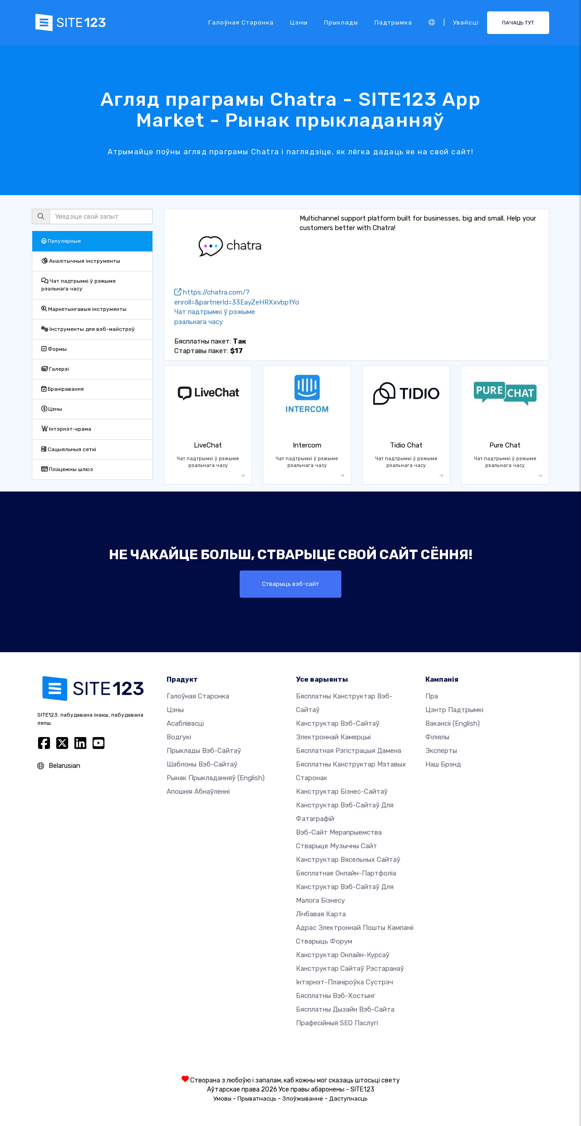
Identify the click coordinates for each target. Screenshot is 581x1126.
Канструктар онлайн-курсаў (342, 955)
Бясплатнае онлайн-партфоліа (346, 873)
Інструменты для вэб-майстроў (88, 329)
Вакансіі (452, 723)
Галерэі (55, 369)
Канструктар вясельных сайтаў (348, 860)
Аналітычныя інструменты (80, 261)
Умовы (222, 1098)
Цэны (299, 22)
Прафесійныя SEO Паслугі (337, 1023)
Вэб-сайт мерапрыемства (339, 832)
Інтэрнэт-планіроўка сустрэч (344, 982)
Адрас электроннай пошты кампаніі (355, 928)
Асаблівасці (185, 723)
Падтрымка (393, 22)
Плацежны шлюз (67, 469)
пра (431, 696)
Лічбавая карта (321, 914)
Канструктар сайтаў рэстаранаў (350, 968)
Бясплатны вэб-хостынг (335, 996)
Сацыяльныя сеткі (68, 449)
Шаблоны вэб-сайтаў (202, 764)
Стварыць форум (324, 941)
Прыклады (341, 22)
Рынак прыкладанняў (216, 778)
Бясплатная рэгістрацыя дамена (348, 751)
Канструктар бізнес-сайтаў (342, 791)
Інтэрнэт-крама (66, 429)
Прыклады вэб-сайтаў (204, 751)
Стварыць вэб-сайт (290, 584)
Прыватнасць (256, 1098)
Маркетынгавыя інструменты (84, 309)
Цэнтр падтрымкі (454, 710)
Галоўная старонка (241, 22)
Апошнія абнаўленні (198, 791)
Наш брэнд (443, 764)
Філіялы (437, 737)
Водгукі (179, 737)
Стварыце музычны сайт (336, 846)
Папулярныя (61, 241)
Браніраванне (62, 389)
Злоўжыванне (302, 1098)
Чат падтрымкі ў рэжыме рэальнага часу (78, 285)
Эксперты (441, 751)
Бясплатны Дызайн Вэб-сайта (345, 1009)
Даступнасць (348, 1098)
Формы (54, 349)
